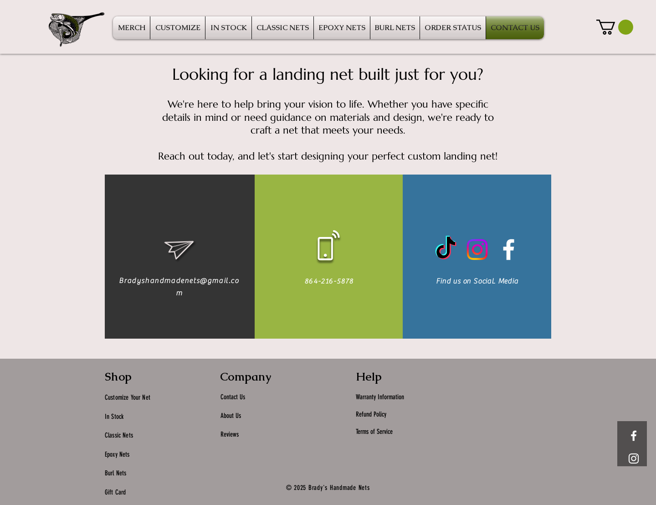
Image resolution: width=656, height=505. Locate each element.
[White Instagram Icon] (634, 458)
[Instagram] (477, 249)
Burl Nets (115, 473)
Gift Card (115, 492)
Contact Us (232, 397)
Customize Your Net (127, 397)
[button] (614, 27)
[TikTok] (446, 249)
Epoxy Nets (117, 454)
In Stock (115, 416)
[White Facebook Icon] (509, 249)
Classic (114, 435)
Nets (128, 435)
